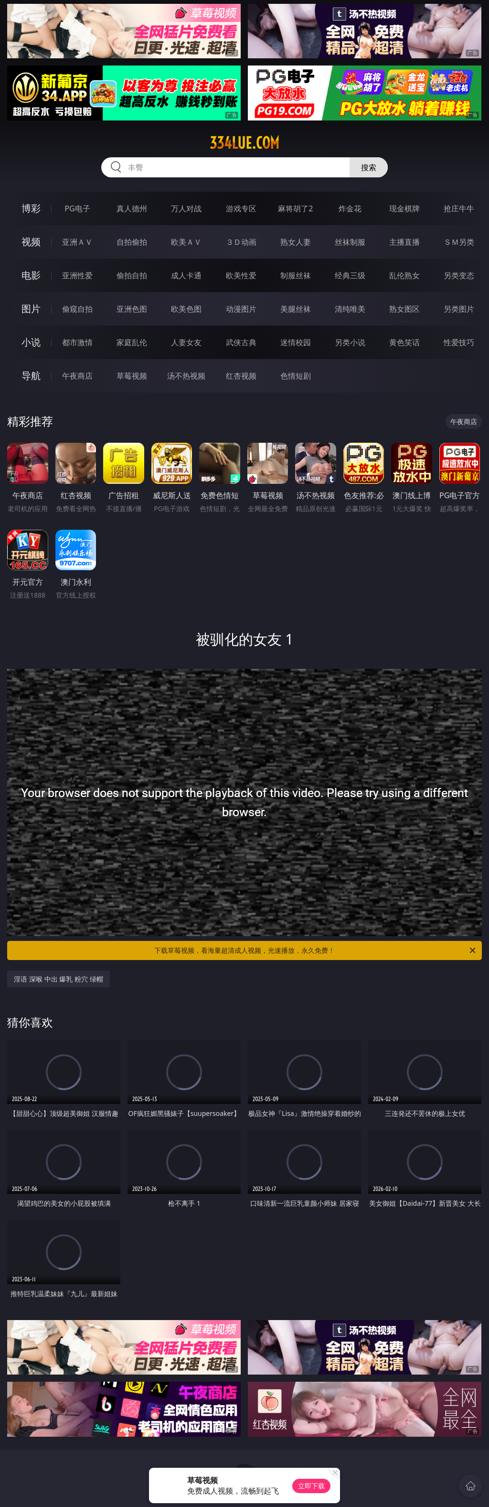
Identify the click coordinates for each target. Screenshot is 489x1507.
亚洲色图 (132, 309)
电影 (31, 275)
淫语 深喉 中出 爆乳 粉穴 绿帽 (58, 978)
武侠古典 (241, 342)
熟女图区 (404, 309)
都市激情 (77, 342)
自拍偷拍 (132, 242)
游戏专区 (241, 208)
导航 (31, 375)
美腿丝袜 (295, 309)
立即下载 (311, 1485)
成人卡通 (186, 275)
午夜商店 (77, 376)
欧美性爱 (241, 275)
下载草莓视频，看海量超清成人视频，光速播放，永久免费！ (315, 950)
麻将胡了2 (295, 208)
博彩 (31, 208)
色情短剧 (295, 376)
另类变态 (459, 275)
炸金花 (350, 208)
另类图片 (459, 309)
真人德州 (132, 208)
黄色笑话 (404, 342)
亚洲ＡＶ (77, 242)
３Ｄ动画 (241, 242)
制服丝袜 (295, 275)
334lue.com (244, 143)
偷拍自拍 (132, 275)
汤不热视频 (186, 376)
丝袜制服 (350, 242)
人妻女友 (186, 342)
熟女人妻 (295, 242)
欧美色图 (186, 309)
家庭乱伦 (132, 342)
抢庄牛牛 (459, 208)
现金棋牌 (404, 208)
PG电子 (77, 208)
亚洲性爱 (77, 275)
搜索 (368, 167)
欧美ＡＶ (186, 242)
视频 (31, 241)
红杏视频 (241, 376)
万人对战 (186, 208)
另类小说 (350, 342)
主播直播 (404, 242)
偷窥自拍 (77, 309)
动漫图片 (241, 309)
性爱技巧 (459, 342)
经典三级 (350, 275)
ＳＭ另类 (459, 242)
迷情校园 (295, 342)
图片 (31, 308)
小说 (31, 342)
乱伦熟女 (404, 275)
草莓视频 (132, 376)
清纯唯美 (350, 309)
